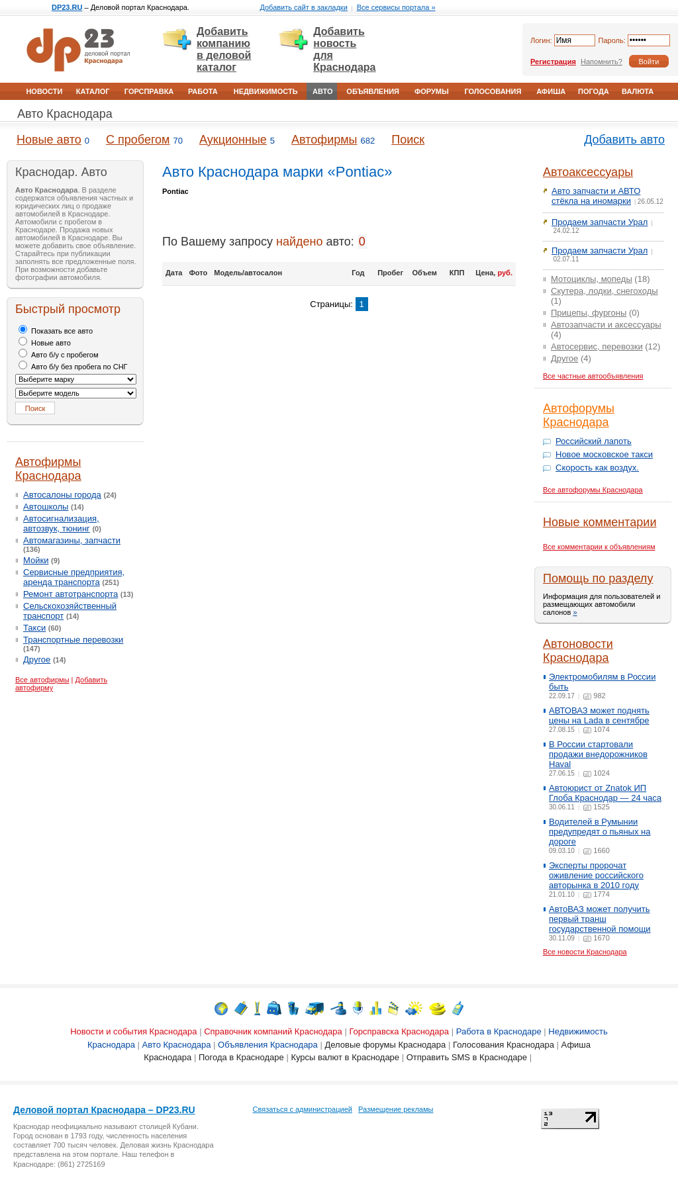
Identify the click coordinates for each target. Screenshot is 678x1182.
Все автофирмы (42, 680)
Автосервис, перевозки (597, 346)
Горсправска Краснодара (399, 1031)
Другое (36, 659)
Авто (322, 91)
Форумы (431, 91)
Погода (593, 91)
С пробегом (138, 139)
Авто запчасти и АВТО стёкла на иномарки (596, 196)
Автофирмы (324, 139)
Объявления (372, 91)
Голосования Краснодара (503, 1045)
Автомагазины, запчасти (72, 540)
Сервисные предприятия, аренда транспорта (73, 577)
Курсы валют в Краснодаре (345, 1057)
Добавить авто (624, 139)
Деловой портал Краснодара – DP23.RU (104, 1110)
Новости (44, 91)
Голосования (492, 91)
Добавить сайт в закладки (303, 7)
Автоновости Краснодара (578, 650)
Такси (34, 628)
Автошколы (45, 507)
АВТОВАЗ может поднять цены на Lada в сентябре (599, 715)
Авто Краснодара (65, 113)
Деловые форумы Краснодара (385, 1045)
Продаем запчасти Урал (600, 222)
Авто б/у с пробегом (59, 355)
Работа (203, 91)
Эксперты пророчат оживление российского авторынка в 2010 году (596, 875)
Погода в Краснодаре (241, 1057)
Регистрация (553, 62)
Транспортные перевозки (73, 640)
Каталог (93, 91)
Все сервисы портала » (396, 7)
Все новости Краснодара (585, 952)
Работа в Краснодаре (499, 1031)
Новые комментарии (599, 522)
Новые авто (49, 139)
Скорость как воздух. (597, 468)
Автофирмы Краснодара (48, 468)
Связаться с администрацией (302, 1109)
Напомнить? (601, 62)
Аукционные (233, 139)
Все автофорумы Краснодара (593, 490)
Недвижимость (266, 91)
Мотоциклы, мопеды (591, 279)
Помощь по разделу (598, 578)
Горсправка (148, 91)
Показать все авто (56, 331)
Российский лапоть (594, 441)
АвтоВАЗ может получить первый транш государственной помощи (600, 919)
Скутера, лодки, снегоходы (604, 291)
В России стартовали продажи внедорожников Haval (598, 754)
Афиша (550, 91)
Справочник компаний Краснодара (273, 1031)
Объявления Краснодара (268, 1045)
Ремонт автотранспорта (70, 594)
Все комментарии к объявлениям (599, 547)
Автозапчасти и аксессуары (606, 325)
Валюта (638, 91)
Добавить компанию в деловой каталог (224, 49)
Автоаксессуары (588, 172)
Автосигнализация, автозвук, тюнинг (61, 523)
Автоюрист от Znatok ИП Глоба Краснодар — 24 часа (605, 793)
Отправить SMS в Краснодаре (467, 1057)
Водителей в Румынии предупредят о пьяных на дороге (599, 831)
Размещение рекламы (395, 1109)
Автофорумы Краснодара (578, 415)
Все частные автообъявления (593, 376)
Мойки (35, 560)
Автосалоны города (62, 495)
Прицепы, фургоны (588, 313)
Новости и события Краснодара (133, 1031)
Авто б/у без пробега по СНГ (73, 367)
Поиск (407, 139)
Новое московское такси (604, 454)
